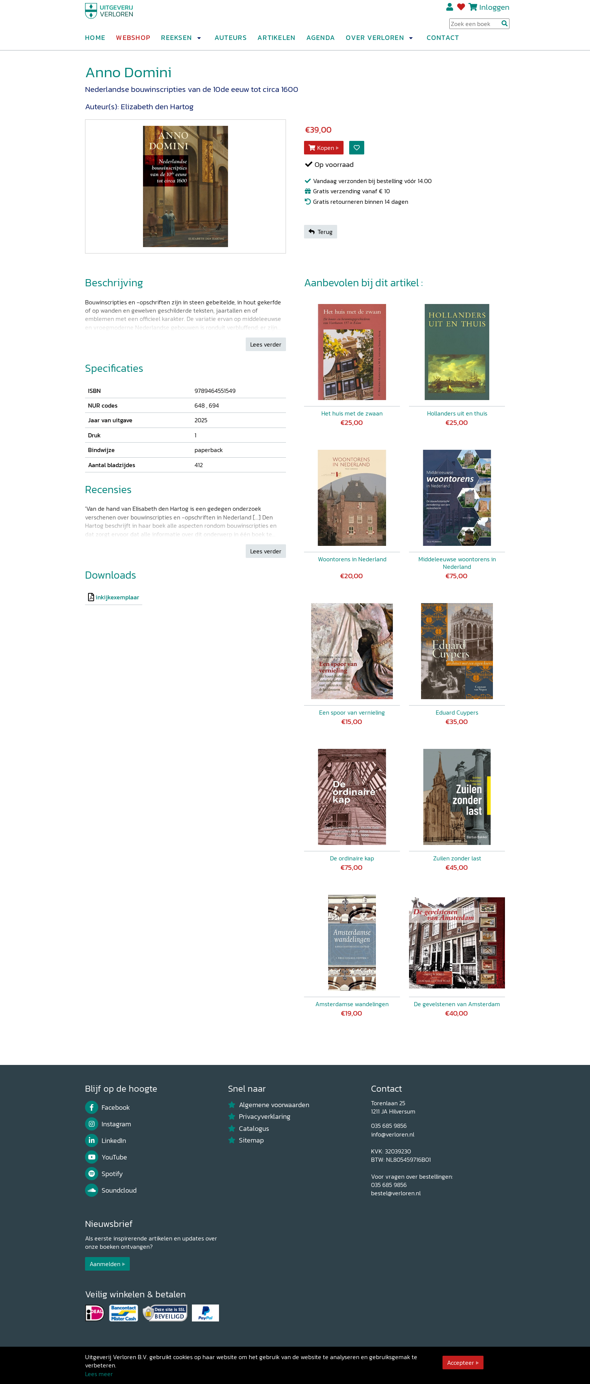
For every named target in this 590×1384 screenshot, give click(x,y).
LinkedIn (105, 1141)
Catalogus (248, 1128)
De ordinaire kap (352, 858)
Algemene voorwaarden (268, 1105)
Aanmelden (105, 1263)
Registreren (450, 10)
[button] (199, 41)
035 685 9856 (389, 1125)
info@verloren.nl (392, 1134)
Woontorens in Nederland (352, 559)
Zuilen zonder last (457, 858)
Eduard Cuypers (457, 712)
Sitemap (246, 1140)
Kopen (321, 147)
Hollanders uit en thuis (457, 413)
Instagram (108, 1124)
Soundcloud (111, 1190)
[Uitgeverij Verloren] (121, 16)
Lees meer (99, 1373)
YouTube (106, 1157)
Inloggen (494, 10)
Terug (321, 231)
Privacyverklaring (259, 1116)
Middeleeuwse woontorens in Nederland (457, 563)
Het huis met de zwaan (352, 413)
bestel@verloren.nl (396, 1193)
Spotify (104, 1174)
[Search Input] (479, 26)
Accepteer (460, 1362)
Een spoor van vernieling (352, 712)
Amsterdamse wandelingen (352, 1003)
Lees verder (265, 344)
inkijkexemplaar (117, 597)
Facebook (107, 1107)
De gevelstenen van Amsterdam (457, 1003)
